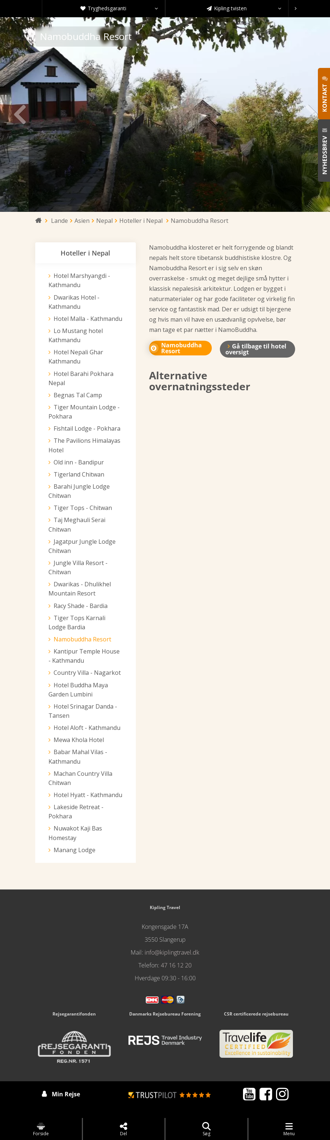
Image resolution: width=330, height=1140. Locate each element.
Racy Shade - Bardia (81, 606)
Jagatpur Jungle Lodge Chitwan (82, 546)
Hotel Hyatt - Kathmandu (88, 795)
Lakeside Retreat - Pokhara (76, 811)
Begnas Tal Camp (78, 395)
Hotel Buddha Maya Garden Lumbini (78, 689)
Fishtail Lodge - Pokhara (87, 428)
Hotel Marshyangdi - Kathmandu (79, 280)
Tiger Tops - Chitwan (83, 508)
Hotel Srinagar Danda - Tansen (82, 711)
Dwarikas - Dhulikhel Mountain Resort (79, 588)
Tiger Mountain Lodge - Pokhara (84, 411)
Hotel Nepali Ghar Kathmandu (75, 356)
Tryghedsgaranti (119, 8)
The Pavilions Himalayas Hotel (84, 445)
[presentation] (296, 8)
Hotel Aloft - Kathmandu (87, 728)
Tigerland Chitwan (79, 474)
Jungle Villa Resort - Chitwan (78, 567)
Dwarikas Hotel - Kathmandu (73, 302)
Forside (41, 1129)
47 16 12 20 (176, 965)
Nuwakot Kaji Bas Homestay (75, 833)
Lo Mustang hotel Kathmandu (75, 335)
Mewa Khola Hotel (79, 740)
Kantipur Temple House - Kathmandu (84, 656)
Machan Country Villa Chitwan (80, 778)
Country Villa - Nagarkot (87, 673)
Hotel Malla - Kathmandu (88, 319)
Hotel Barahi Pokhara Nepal (80, 378)
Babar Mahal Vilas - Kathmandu (77, 756)
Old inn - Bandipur (79, 462)
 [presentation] (311, 114)
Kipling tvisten (244, 8)
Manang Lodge (74, 850)
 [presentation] (19, 114)
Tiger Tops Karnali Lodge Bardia (76, 622)
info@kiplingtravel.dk (172, 952)
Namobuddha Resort (82, 639)
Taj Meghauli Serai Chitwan (76, 524)
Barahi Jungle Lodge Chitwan (79, 491)
